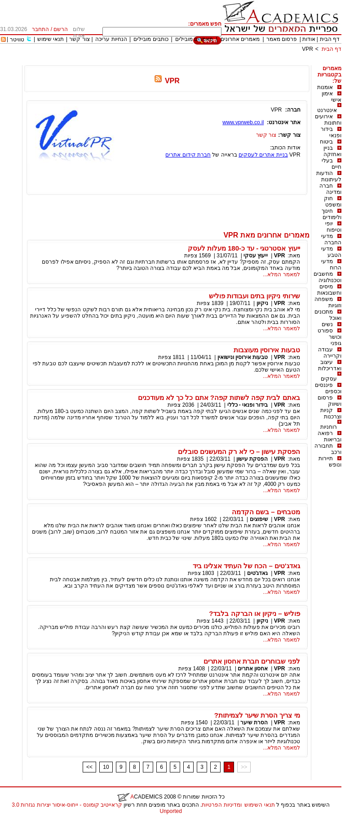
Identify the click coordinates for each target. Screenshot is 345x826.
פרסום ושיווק (329, 401)
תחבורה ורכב (327, 449)
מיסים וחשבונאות (329, 289)
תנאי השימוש (259, 805)
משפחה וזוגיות (327, 302)
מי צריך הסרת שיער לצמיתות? (257, 715)
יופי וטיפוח (333, 226)
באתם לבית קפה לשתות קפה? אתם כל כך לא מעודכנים (219, 397)
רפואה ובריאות (329, 436)
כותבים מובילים (150, 39)
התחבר (40, 29)
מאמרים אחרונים (240, 39)
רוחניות (328, 427)
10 (106, 767)
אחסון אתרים (253, 668)
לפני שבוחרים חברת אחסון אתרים (251, 661)
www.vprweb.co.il (243, 122)
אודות (308, 39)
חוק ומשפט (332, 201)
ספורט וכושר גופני (329, 337)
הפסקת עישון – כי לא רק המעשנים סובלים (239, 451)
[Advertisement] (177, 61)
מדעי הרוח (331, 264)
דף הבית (330, 39)
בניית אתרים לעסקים (263, 155)
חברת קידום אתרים (188, 155)
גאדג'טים (257, 573)
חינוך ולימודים (331, 214)
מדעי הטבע (331, 252)
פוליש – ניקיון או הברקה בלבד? (254, 613)
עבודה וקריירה (329, 352)
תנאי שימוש (50, 39)
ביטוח (326, 142)
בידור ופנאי (331, 132)
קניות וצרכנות (330, 413)
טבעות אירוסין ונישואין (242, 357)
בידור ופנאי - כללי (247, 405)
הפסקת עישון (251, 459)
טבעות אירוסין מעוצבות (267, 350)
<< (89, 767)
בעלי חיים (331, 163)
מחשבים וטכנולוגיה (327, 277)
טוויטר (17, 39)
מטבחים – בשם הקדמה (266, 512)
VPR (307, 49)
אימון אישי (331, 96)
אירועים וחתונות (328, 119)
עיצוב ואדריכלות (329, 365)
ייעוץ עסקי (255, 255)
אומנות (325, 87)
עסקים (329, 379)
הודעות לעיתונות (328, 176)
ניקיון (262, 303)
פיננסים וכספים (328, 388)
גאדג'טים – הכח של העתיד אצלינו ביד (246, 566)
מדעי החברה (331, 239)
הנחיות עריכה (111, 39)
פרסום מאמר (281, 39)
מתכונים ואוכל (327, 315)
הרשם (60, 29)
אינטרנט (327, 110)
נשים (327, 324)
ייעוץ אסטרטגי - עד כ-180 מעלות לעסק (244, 248)
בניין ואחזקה (332, 151)
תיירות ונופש (329, 461)
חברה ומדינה (330, 189)
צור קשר (79, 39)
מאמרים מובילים (194, 39)
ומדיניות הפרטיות (221, 805)
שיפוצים (259, 519)
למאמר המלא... (281, 274)
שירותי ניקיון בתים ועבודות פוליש (254, 296)
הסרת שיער (254, 722)
